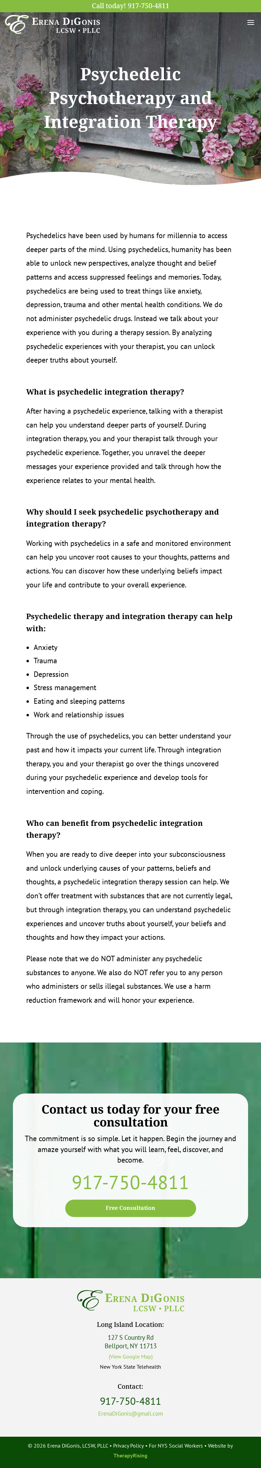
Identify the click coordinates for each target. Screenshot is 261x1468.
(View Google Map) (131, 1356)
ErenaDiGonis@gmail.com (130, 1413)
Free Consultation (130, 1208)
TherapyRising (130, 1455)
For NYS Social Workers (176, 1445)
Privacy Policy (128, 1445)
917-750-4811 (148, 6)
